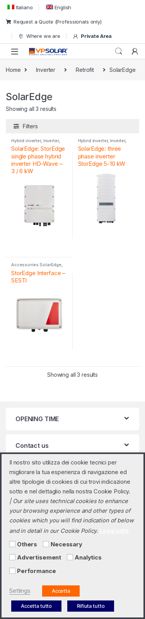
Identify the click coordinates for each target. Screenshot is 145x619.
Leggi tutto (114, 530)
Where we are (39, 36)
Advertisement (39, 557)
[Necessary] (46, 544)
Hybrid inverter (26, 140)
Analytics (88, 557)
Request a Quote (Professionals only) (54, 22)
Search (118, 51)
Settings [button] (20, 590)
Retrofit (85, 69)
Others (27, 544)
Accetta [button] (61, 591)
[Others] (12, 544)
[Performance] (12, 571)
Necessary (66, 544)
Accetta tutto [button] (36, 606)
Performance (36, 571)
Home (13, 69)
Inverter (45, 69)
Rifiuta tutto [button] (90, 606)
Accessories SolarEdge (36, 264)
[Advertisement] (12, 557)
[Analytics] (70, 557)
